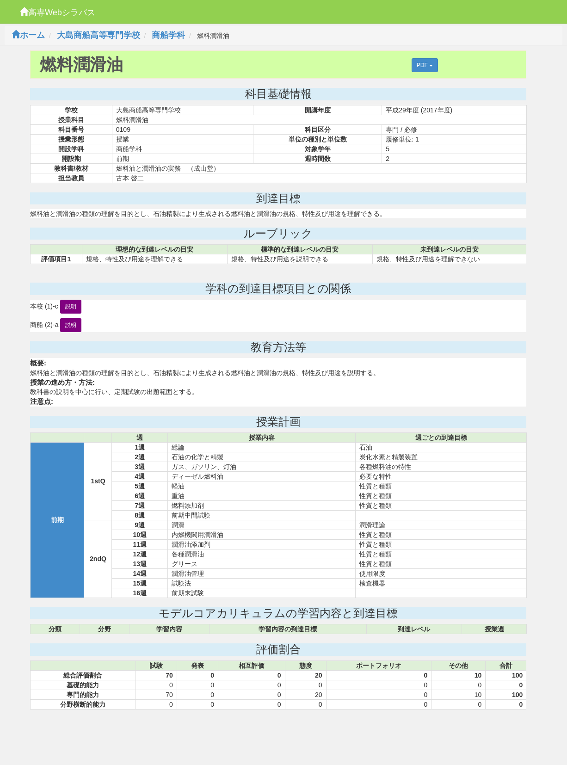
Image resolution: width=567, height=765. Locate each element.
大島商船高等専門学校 (98, 35)
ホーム (28, 35)
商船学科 (168, 35)
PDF (425, 65)
